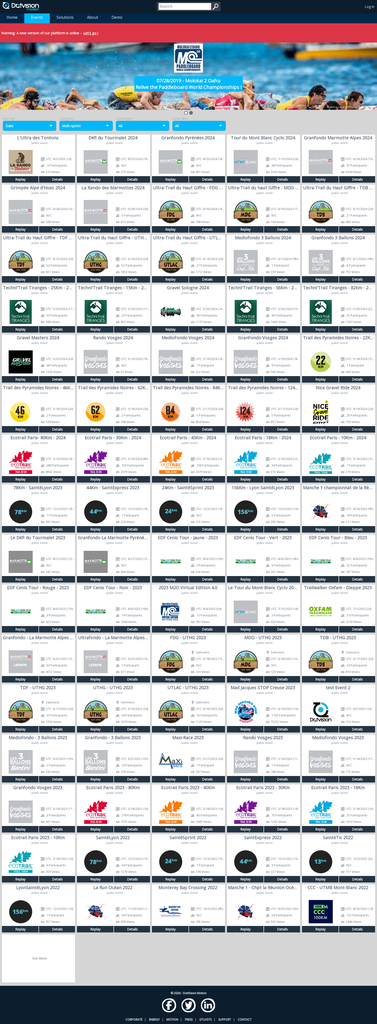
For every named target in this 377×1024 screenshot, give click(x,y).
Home (12, 17)
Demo (117, 17)
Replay (20, 179)
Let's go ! (90, 33)
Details (57, 179)
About (92, 17)
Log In (369, 6)
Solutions (65, 17)
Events (37, 17)
